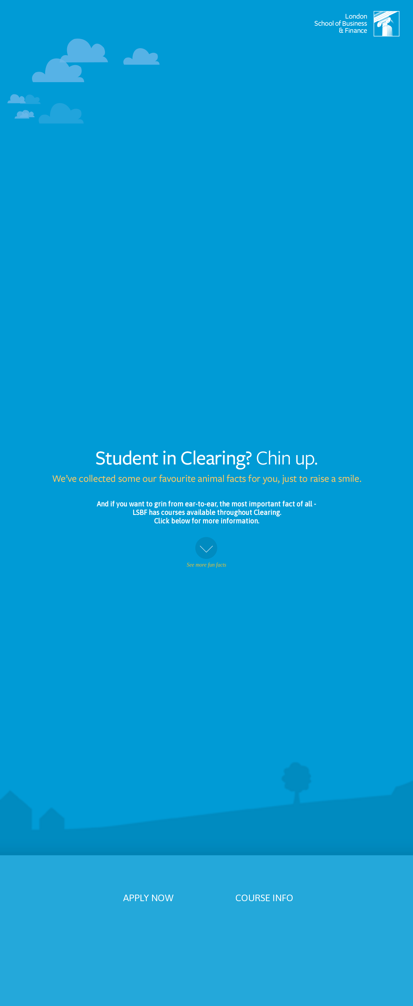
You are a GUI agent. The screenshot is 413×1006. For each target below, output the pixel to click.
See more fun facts (207, 552)
